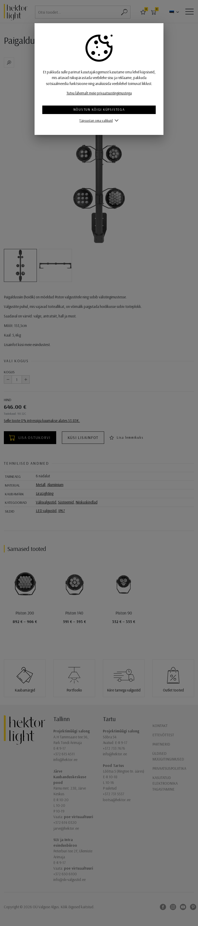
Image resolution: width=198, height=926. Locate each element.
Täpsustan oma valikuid (96, 120)
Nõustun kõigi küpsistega (99, 109)
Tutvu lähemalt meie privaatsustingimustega (99, 93)
